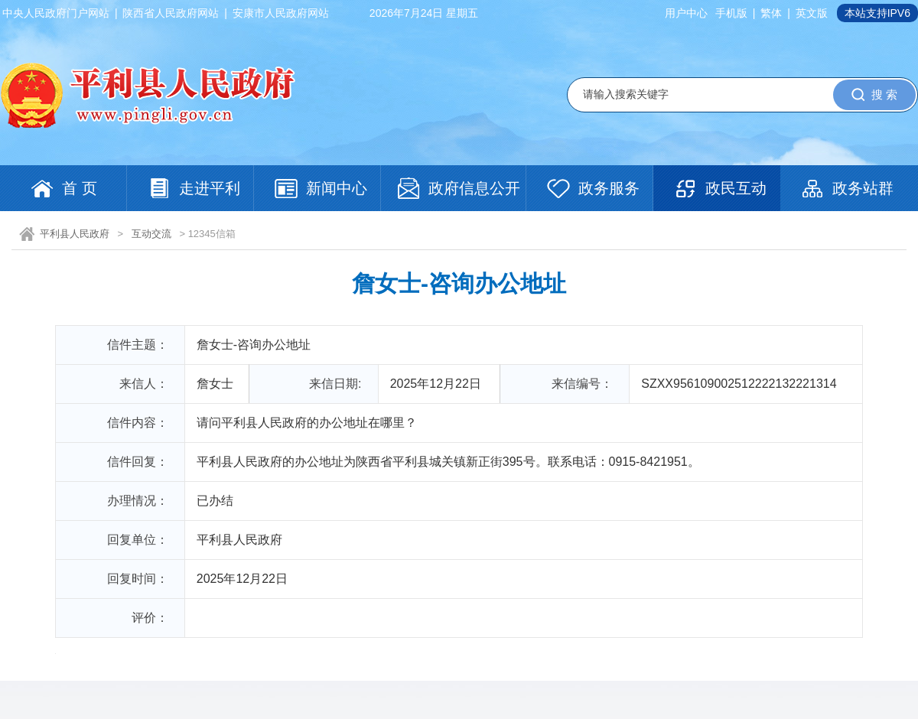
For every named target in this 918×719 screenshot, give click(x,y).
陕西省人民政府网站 (170, 13)
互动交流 (151, 233)
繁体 (771, 13)
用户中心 (686, 13)
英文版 (812, 13)
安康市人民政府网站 (281, 13)
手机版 (731, 13)
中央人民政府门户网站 (55, 13)
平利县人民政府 (74, 233)
